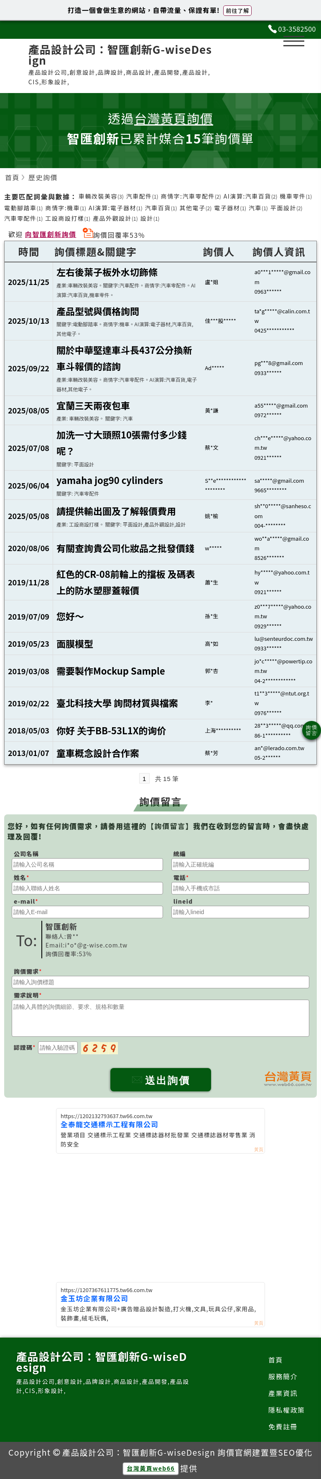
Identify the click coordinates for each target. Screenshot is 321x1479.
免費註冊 (283, 1426)
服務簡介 (283, 1376)
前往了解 (237, 11)
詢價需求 (26, 971)
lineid (183, 901)
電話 (179, 877)
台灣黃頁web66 (151, 1468)
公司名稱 (26, 853)
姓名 (20, 877)
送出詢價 (160, 1080)
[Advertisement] (160, 1216)
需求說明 (26, 995)
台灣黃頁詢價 (173, 118)
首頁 (275, 1360)
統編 (179, 853)
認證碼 (23, 1047)
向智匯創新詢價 (50, 234)
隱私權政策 (286, 1410)
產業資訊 (283, 1393)
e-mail (24, 901)
